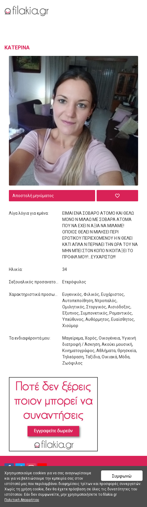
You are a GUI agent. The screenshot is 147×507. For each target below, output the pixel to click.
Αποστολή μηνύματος (33, 195)
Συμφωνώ (122, 476)
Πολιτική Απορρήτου (21, 500)
